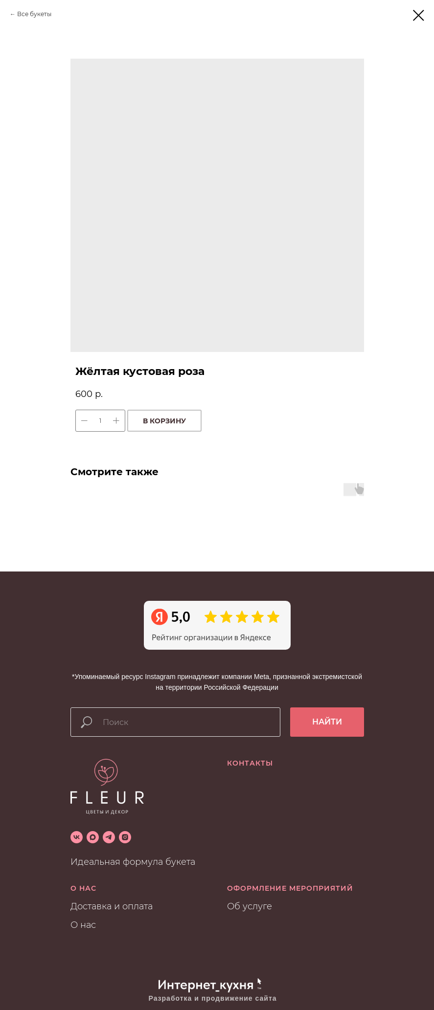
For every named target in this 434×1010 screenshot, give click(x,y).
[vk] (76, 837)
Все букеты (34, 14)
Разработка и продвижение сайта (213, 998)
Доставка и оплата (111, 906)
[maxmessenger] (93, 837)
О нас (83, 925)
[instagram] (125, 837)
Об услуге (249, 906)
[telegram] (109, 837)
